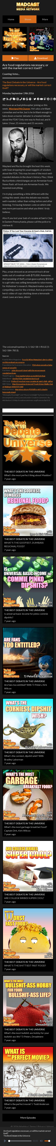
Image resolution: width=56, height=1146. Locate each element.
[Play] (5, 1140)
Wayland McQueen (19, 108)
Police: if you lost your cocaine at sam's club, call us (32, 381)
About (50, 1126)
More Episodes (28, 1117)
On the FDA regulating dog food (25, 378)
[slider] (20, 1141)
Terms (33, 1126)
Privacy (41, 1126)
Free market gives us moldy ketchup (30, 376)
